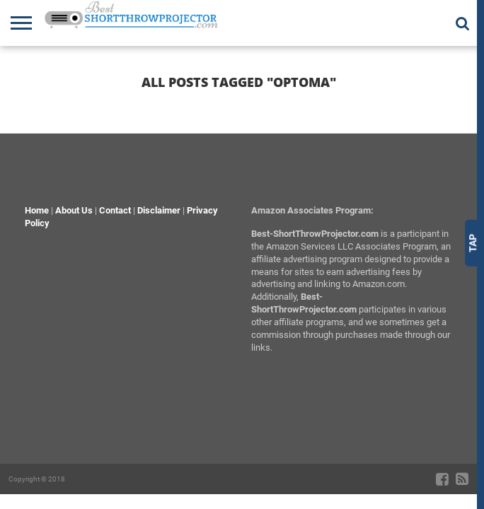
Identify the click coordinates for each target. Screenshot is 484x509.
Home (37, 210)
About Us (74, 210)
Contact (115, 210)
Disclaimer (158, 210)
